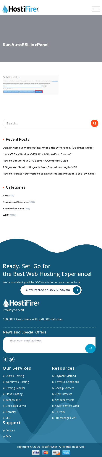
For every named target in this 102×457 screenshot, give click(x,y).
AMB (6, 195)
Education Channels (15, 202)
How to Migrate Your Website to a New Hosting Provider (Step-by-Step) (49, 173)
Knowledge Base (13, 208)
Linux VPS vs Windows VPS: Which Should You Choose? (37, 154)
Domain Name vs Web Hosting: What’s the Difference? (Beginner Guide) (48, 147)
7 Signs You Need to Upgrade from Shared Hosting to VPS (40, 167)
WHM (6, 215)
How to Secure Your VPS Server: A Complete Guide (35, 160)
